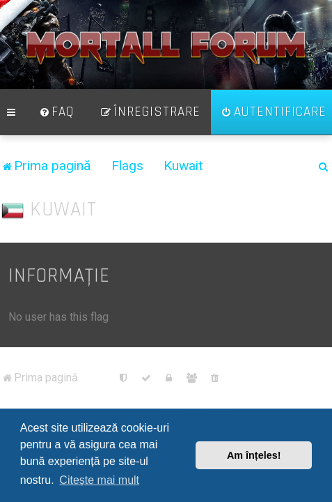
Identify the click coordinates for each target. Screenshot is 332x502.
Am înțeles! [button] (254, 455)
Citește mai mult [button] (99, 480)
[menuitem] (56, 120)
